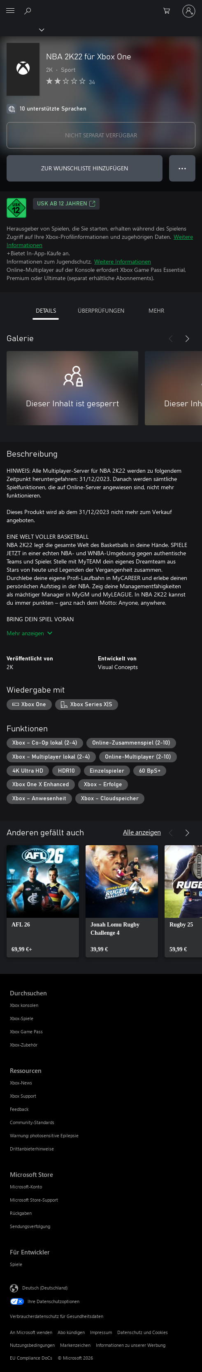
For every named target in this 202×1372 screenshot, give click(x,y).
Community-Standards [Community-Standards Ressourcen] (32, 1122)
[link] (43, 901)
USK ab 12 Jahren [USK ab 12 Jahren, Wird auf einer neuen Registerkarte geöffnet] (66, 203)
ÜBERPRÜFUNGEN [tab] (101, 310)
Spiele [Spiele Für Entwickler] (16, 1264)
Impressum (101, 1332)
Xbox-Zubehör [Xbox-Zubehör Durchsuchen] (23, 1044)
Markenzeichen (75, 1345)
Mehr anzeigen (29, 633)
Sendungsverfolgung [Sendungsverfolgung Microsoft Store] (30, 1226)
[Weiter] (187, 338)
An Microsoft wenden (31, 1332)
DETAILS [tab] (46, 310)
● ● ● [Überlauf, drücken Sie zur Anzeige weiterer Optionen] (182, 168)
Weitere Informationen (122, 261)
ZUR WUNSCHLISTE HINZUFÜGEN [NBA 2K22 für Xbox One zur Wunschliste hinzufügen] (84, 168)
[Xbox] (21, 29)
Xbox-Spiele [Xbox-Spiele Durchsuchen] (21, 1018)
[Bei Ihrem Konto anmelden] (189, 11)
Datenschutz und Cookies (142, 1332)
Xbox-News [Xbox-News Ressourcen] (21, 1082)
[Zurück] (171, 338)
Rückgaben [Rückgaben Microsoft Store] (21, 1213)
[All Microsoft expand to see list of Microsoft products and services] (10, 11)
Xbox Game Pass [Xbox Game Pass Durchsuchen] (26, 1031)
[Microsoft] (101, 6)
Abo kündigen (71, 1332)
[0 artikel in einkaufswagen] (169, 11)
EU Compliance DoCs (31, 1357)
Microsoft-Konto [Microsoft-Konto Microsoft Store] (26, 1186)
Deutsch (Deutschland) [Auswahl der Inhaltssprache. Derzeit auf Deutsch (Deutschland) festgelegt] (44, 1287)
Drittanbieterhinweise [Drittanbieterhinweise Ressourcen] (32, 1148)
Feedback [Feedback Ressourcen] (19, 1109)
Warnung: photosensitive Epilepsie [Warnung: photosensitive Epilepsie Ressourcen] (44, 1135)
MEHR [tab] (156, 310)
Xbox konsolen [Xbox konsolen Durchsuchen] (24, 1005)
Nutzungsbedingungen (32, 1345)
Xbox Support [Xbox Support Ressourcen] (23, 1096)
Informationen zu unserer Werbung (130, 1345)
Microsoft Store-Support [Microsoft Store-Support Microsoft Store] (34, 1199)
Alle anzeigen (142, 831)
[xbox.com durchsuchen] (29, 10)
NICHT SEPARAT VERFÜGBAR (101, 135)
